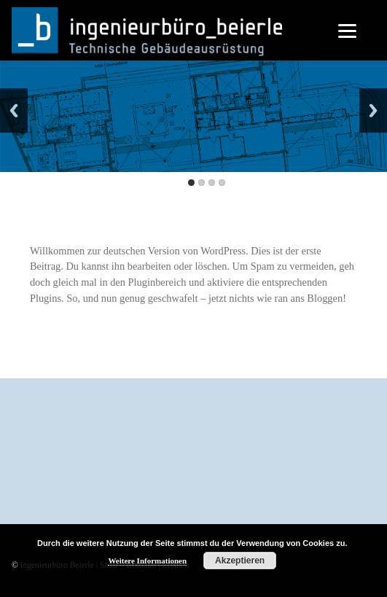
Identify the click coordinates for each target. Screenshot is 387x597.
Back (14, 110)
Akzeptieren (240, 560)
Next (373, 110)
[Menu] (347, 31)
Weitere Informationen (147, 560)
